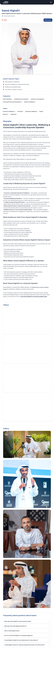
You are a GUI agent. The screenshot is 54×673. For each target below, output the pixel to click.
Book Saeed (48, 20)
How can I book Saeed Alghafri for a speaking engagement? (27, 635)
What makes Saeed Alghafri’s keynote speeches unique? (27, 621)
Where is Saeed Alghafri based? (27, 630)
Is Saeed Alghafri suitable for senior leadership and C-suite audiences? (27, 640)
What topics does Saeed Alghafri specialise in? (27, 626)
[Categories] (8, 99)
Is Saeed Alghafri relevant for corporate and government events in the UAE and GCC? (27, 644)
